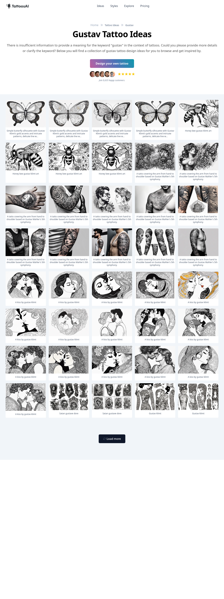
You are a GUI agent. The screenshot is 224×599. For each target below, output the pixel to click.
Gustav (129, 25)
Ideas (100, 6)
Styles (114, 6)
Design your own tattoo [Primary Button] (112, 63)
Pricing (144, 6)
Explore (129, 6)
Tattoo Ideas (112, 25)
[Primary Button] (112, 438)
